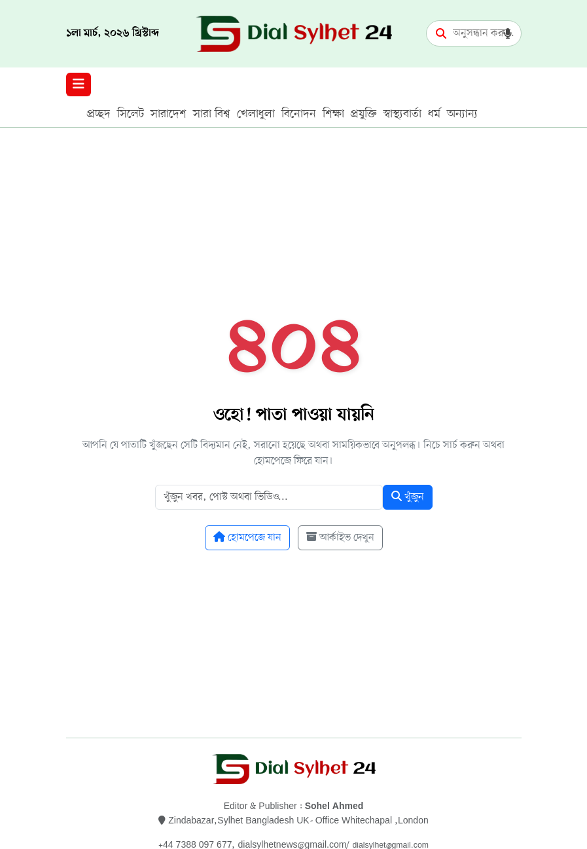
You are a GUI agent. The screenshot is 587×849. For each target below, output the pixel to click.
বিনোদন (298, 114)
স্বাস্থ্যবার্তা (402, 114)
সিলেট (130, 114)
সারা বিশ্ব (211, 114)
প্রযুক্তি (364, 114)
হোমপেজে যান (247, 538)
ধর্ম (434, 114)
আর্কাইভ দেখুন (340, 538)
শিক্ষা (333, 114)
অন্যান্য (462, 114)
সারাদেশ (169, 114)
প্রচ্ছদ (99, 114)
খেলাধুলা (256, 114)
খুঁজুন (407, 497)
